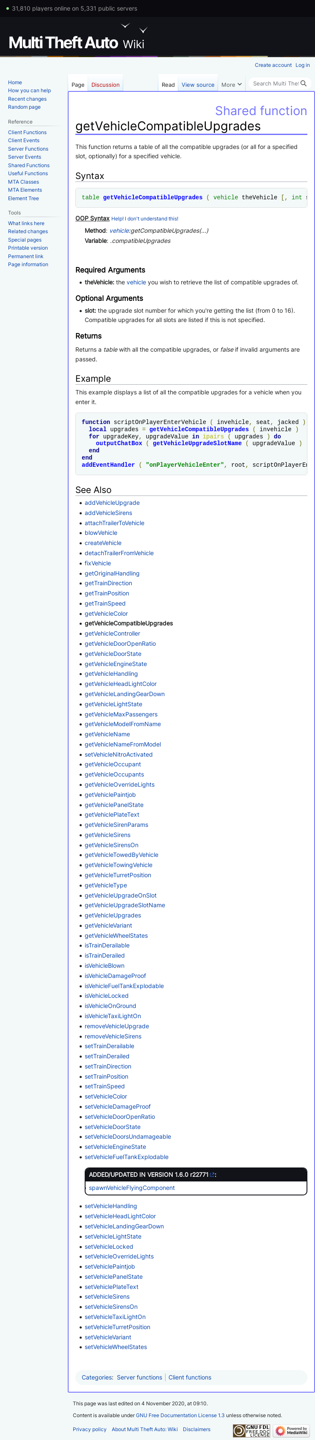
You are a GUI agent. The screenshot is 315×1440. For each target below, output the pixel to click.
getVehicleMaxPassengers (121, 714)
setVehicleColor (106, 1096)
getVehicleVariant (108, 925)
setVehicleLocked (109, 1246)
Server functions (139, 1377)
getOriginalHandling (112, 573)
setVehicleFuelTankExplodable (127, 1156)
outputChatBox (119, 443)
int (297, 197)
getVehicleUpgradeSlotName (197, 443)
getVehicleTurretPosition (118, 874)
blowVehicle (101, 532)
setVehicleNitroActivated (119, 754)
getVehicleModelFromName (123, 723)
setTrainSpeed (105, 1086)
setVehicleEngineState (115, 1146)
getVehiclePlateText (112, 814)
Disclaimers (196, 1429)
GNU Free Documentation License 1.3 (180, 1415)
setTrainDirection (108, 1066)
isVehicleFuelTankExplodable (124, 985)
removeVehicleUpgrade (117, 1026)
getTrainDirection (108, 582)
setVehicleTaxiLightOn (115, 1316)
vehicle (225, 197)
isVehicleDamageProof (115, 975)
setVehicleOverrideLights (119, 1256)
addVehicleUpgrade (112, 502)
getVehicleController (112, 633)
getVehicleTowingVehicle (118, 864)
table (90, 197)
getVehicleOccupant (113, 764)
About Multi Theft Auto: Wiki (145, 1429)
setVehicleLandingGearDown (124, 1226)
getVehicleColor (106, 613)
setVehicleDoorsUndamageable (128, 1136)
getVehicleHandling (111, 673)
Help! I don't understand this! (144, 219)
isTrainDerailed (105, 955)
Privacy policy (90, 1429)
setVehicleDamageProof (118, 1106)
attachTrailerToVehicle (114, 522)
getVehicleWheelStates (116, 935)
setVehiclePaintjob (110, 1266)
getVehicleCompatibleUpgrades (152, 197)
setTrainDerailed (107, 1056)
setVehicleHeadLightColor (120, 1216)
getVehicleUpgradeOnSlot (121, 895)
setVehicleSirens (107, 1296)
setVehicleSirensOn (111, 1306)
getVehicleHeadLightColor (121, 683)
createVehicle (103, 542)
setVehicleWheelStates (116, 1346)
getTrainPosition (107, 593)
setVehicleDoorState (113, 1126)
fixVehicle (98, 563)
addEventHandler (108, 465)
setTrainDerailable (109, 1045)
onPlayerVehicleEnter (185, 465)
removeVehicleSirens (113, 1036)
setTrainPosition (106, 1076)
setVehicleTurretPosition (117, 1326)
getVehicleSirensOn (111, 844)
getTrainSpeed (105, 603)
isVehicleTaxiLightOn (113, 1015)
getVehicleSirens (107, 834)
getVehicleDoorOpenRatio (120, 643)
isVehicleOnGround (110, 1005)
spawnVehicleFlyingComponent (132, 1187)
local (98, 429)
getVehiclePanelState (114, 804)
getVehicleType (106, 885)
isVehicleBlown (104, 965)
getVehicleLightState (113, 704)
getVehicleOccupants (114, 774)
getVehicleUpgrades (113, 915)
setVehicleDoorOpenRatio (120, 1116)
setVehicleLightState (113, 1236)
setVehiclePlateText (111, 1286)
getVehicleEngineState (116, 663)
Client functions (190, 1377)
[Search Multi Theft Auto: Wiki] (280, 83)
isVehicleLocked (107, 995)
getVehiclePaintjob (110, 794)
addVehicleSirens (108, 512)
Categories (97, 1377)
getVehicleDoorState (113, 653)
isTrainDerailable (107, 945)
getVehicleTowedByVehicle (121, 854)
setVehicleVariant (108, 1337)
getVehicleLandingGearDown (125, 693)
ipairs (213, 436)
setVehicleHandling (111, 1205)
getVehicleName (107, 734)
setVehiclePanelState (114, 1276)
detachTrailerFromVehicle (119, 552)
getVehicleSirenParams (116, 824)
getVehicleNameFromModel (123, 744)
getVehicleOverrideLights (120, 784)
